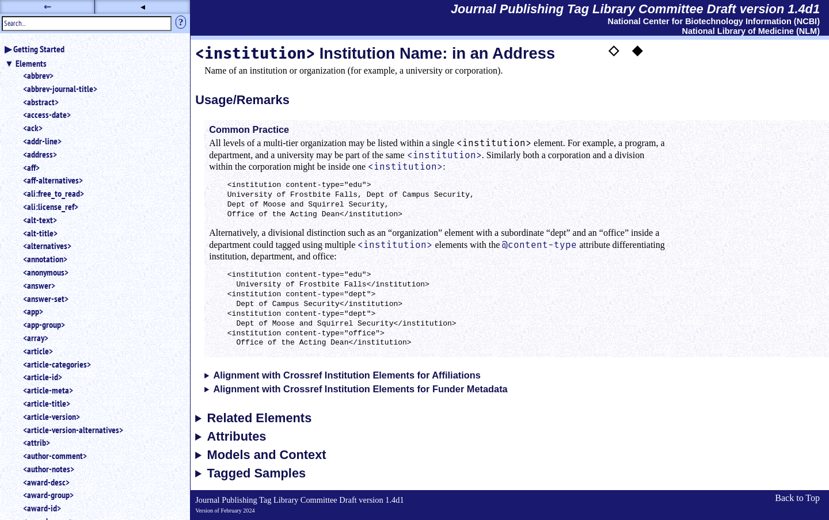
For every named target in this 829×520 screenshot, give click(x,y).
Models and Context (266, 455)
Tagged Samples (256, 473)
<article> (38, 351)
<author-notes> (48, 469)
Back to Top (797, 498)
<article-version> (51, 416)
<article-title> (46, 403)
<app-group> (44, 324)
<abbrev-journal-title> (60, 88)
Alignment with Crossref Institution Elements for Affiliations (346, 375)
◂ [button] (142, 7)
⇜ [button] (47, 7)
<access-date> (47, 114)
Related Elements (259, 418)
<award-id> (42, 508)
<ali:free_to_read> (53, 193)
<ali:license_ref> (50, 206)
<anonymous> (46, 272)
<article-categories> (57, 364)
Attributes (237, 436)
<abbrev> (38, 75)
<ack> (33, 127)
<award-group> (48, 494)
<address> (40, 154)
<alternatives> (47, 245)
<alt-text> (40, 219)
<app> (33, 311)
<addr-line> (42, 141)
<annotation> (45, 259)
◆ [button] (637, 50)
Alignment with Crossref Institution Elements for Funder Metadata (360, 389)
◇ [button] (614, 50)
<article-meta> (48, 390)
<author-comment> (55, 455)
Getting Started (38, 49)
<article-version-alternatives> (73, 429)
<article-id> (42, 377)
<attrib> (36, 442)
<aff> (31, 167)
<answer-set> (46, 298)
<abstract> (41, 102)
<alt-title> (40, 233)
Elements (31, 63)
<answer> (39, 285)
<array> (35, 337)
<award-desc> (46, 482)
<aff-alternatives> (53, 180)
